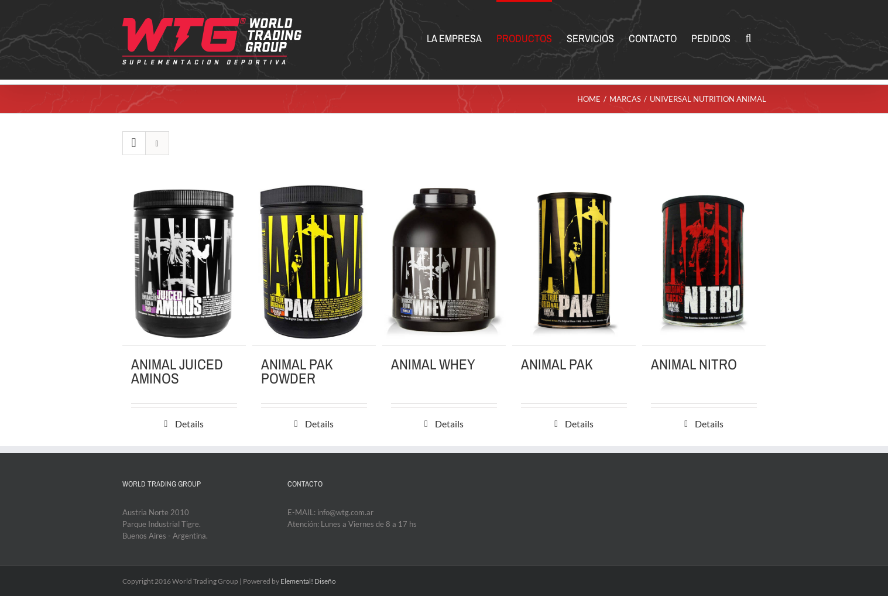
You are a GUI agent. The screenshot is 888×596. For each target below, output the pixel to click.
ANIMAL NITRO (694, 364)
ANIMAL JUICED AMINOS (177, 371)
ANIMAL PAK (557, 364)
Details (189, 423)
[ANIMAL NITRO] (704, 262)
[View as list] (157, 143)
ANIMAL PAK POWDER (297, 371)
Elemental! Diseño (308, 581)
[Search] (748, 37)
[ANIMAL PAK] (574, 262)
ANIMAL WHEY (433, 364)
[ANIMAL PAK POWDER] (314, 262)
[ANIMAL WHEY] (444, 262)
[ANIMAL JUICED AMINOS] (184, 262)
